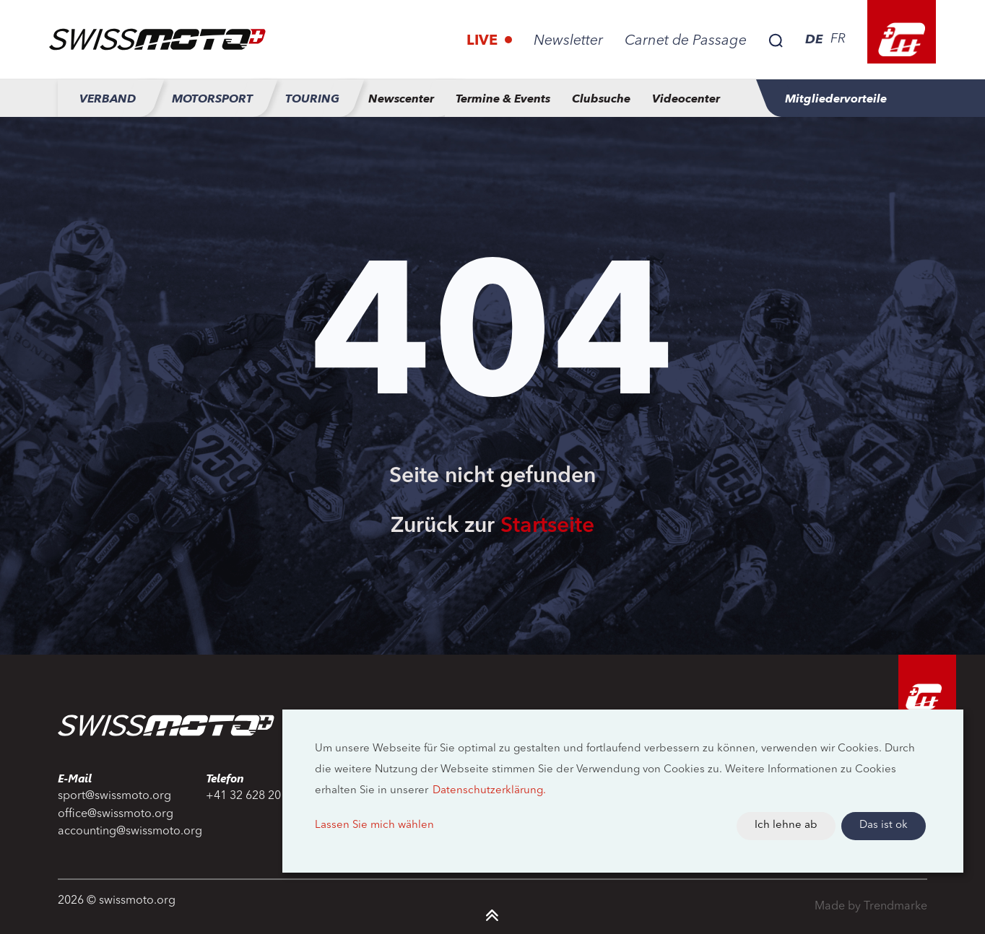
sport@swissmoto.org (114, 796)
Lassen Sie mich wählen (374, 825)
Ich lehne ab (786, 825)
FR (838, 38)
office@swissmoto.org (115, 814)
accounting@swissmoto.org (123, 831)
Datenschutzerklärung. (489, 790)
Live (484, 41)
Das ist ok (883, 825)
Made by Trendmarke (871, 906)
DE (814, 39)
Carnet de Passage (686, 41)
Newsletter (568, 41)
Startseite (547, 526)
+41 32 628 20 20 (251, 796)
